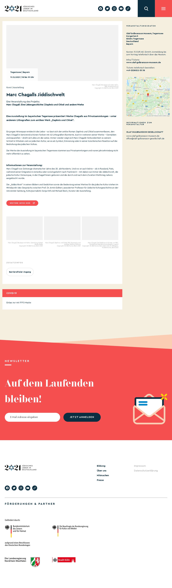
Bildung (101, 466)
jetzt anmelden (82, 417)
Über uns (101, 470)
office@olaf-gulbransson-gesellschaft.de (145, 139)
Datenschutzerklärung (146, 470)
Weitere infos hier (20, 203)
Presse (100, 480)
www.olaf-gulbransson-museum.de (143, 62)
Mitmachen (103, 475)
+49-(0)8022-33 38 (135, 70)
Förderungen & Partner (30, 503)
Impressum (140, 466)
